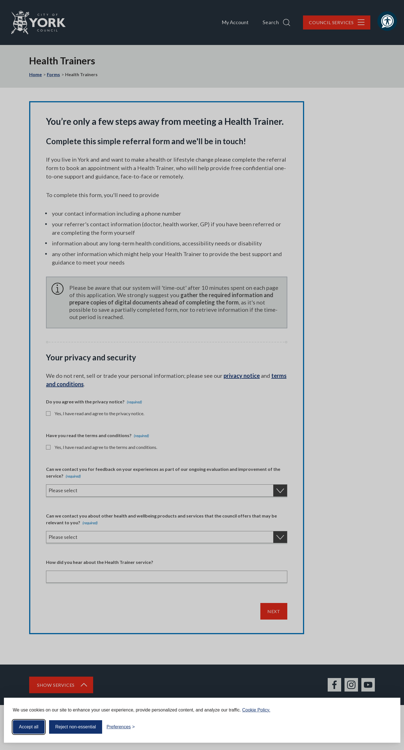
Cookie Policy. (256, 710)
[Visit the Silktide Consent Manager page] (388, 727)
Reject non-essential (75, 726)
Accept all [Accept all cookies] (28, 726)
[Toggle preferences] (121, 726)
